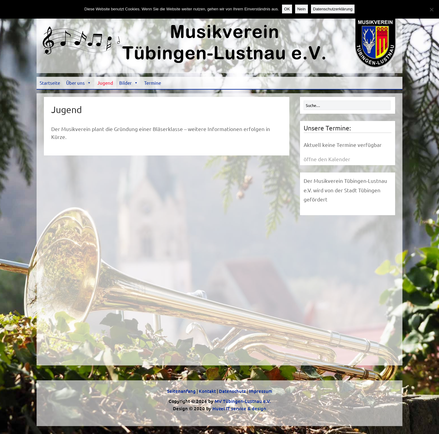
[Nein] (431, 9)
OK (287, 9)
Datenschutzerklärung (333, 9)
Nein (301, 9)
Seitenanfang (181, 391)
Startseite (50, 83)
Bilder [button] (128, 83)
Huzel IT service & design (239, 408)
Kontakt (207, 391)
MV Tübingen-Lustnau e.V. (243, 401)
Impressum (260, 391)
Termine (152, 83)
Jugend (105, 83)
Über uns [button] (78, 83)
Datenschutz (232, 391)
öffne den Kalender (327, 159)
